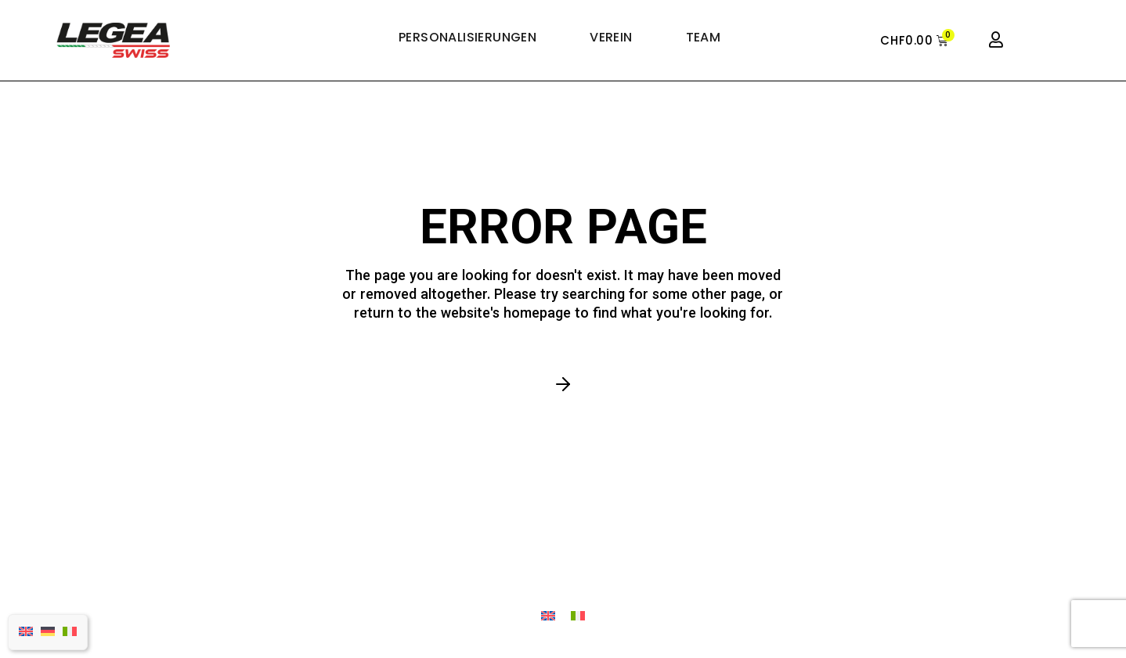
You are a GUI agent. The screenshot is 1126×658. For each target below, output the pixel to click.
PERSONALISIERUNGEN (467, 37)
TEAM (703, 37)
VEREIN (611, 37)
